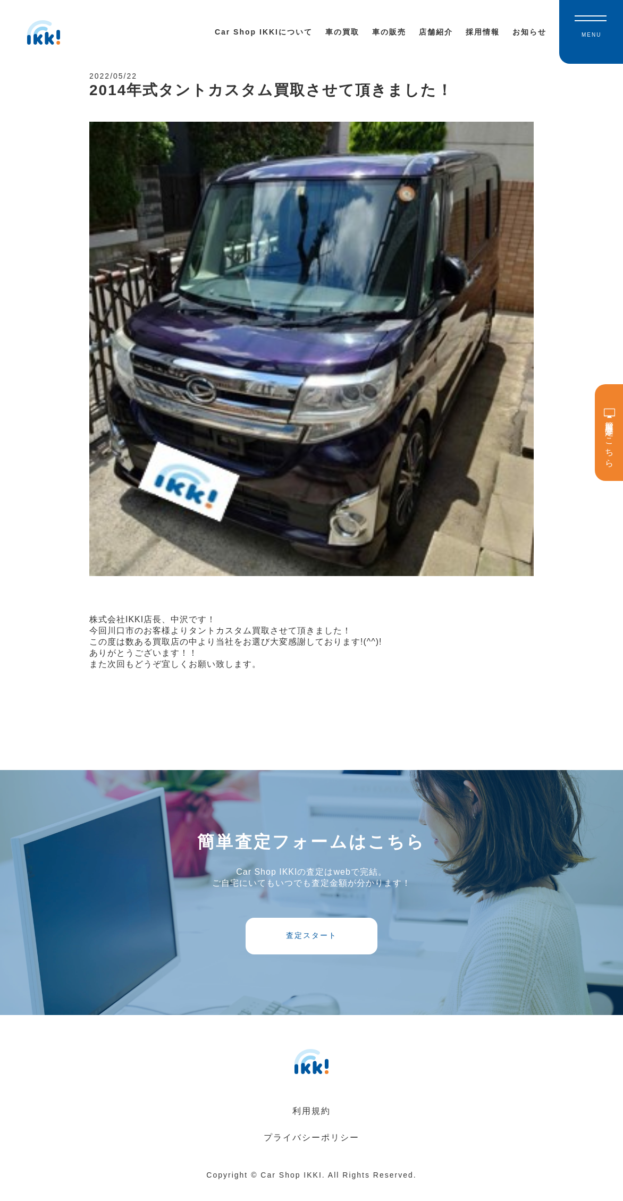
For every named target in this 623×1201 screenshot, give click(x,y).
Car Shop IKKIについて (264, 32)
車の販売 (389, 32)
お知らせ (529, 32)
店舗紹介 (436, 32)
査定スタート (311, 945)
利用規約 (311, 1124)
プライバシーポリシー (311, 1150)
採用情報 (483, 32)
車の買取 (342, 32)
